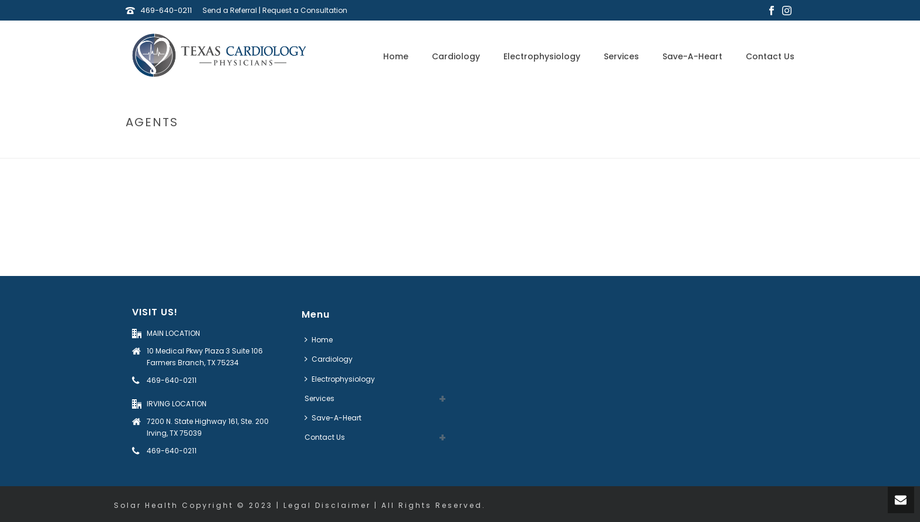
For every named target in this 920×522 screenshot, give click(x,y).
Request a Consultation (304, 10)
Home (395, 56)
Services (621, 56)
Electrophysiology (541, 56)
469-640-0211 (166, 10)
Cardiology (456, 56)
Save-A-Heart (692, 56)
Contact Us (770, 56)
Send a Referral (229, 10)
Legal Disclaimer (327, 505)
